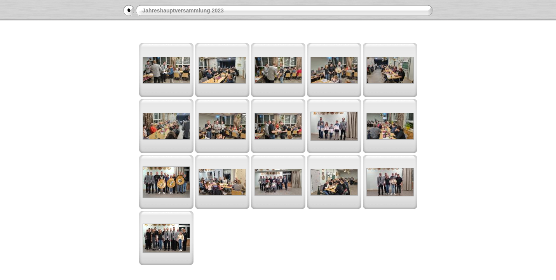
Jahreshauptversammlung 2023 (183, 10)
